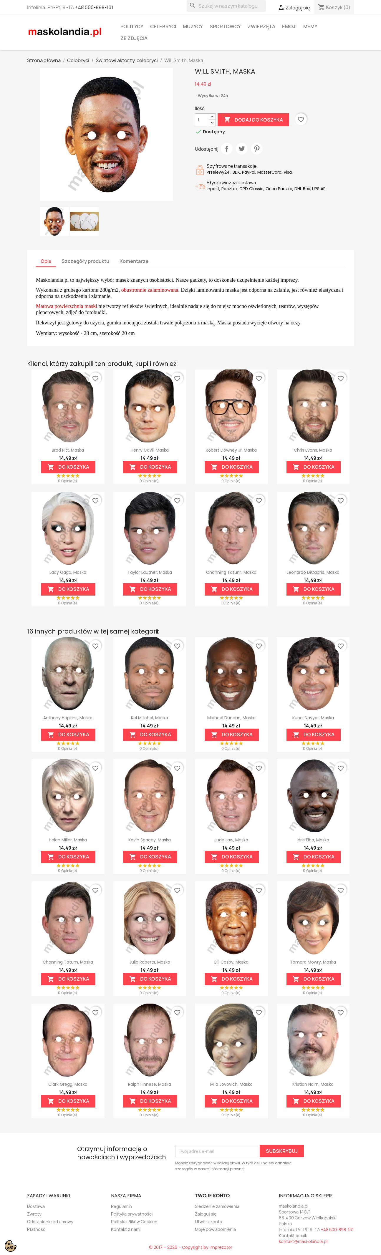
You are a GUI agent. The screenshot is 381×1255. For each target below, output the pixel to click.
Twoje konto (212, 1195)
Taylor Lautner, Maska (149, 572)
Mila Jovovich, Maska (231, 1084)
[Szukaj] (226, 6)
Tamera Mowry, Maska (313, 962)
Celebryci (163, 26)
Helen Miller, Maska (68, 840)
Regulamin (121, 1206)
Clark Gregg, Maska (67, 1084)
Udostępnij (227, 149)
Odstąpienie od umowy (50, 1221)
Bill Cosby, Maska (231, 962)
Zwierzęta (261, 26)
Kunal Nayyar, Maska (313, 718)
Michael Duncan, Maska (231, 718)
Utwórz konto (208, 1221)
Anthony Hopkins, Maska (67, 718)
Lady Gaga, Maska (67, 572)
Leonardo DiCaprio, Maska (313, 572)
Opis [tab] (46, 261)
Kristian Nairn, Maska (313, 1084)
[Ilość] (202, 119)
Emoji (289, 26)
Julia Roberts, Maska (149, 962)
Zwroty (34, 1214)
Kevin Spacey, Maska (149, 840)
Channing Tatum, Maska (231, 572)
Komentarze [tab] (134, 261)
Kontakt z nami (125, 1229)
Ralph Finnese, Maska (149, 1084)
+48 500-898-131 (94, 7)
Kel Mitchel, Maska (149, 718)
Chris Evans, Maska (313, 450)
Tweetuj (242, 149)
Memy (310, 26)
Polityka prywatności (132, 1214)
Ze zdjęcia (134, 38)
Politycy (131, 26)
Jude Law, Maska (231, 840)
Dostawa (36, 1206)
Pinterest (257, 149)
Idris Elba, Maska (313, 840)
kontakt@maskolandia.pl (303, 1241)
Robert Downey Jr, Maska (231, 450)
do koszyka (68, 467)
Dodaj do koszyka (253, 120)
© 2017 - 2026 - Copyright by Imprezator (190, 1247)
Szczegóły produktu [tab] (85, 261)
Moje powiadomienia (215, 1229)
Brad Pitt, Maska (68, 450)
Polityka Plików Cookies (134, 1221)
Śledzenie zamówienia (217, 1206)
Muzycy (193, 26)
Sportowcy (225, 26)
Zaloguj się (206, 1214)
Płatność (36, 1229)
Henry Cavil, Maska (150, 450)
